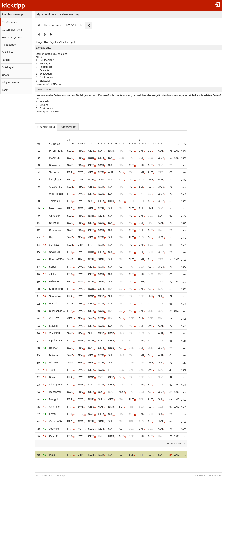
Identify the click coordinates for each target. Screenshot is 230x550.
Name (54, 143)
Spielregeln (8, 67)
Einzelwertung (46, 126)
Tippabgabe (9, 44)
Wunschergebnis (12, 37)
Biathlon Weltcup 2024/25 (59, 25)
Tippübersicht (10, 22)
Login (5, 90)
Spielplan (7, 52)
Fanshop (60, 475)
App (51, 475)
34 (45, 34)
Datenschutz (214, 475)
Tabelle (6, 59)
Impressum (200, 475)
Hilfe (44, 475)
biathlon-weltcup (12, 14)
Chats (5, 74)
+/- (43, 143)
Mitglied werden (11, 82)
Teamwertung (68, 126)
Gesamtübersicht (12, 29)
